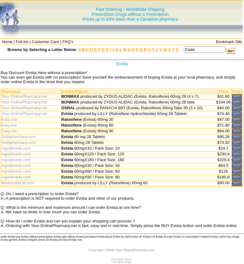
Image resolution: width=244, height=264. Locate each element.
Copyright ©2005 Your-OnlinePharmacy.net (121, 250)
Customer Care (45, 41)
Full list (22, 41)
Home (7, 41)
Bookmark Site (229, 41)
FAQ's (68, 41)
